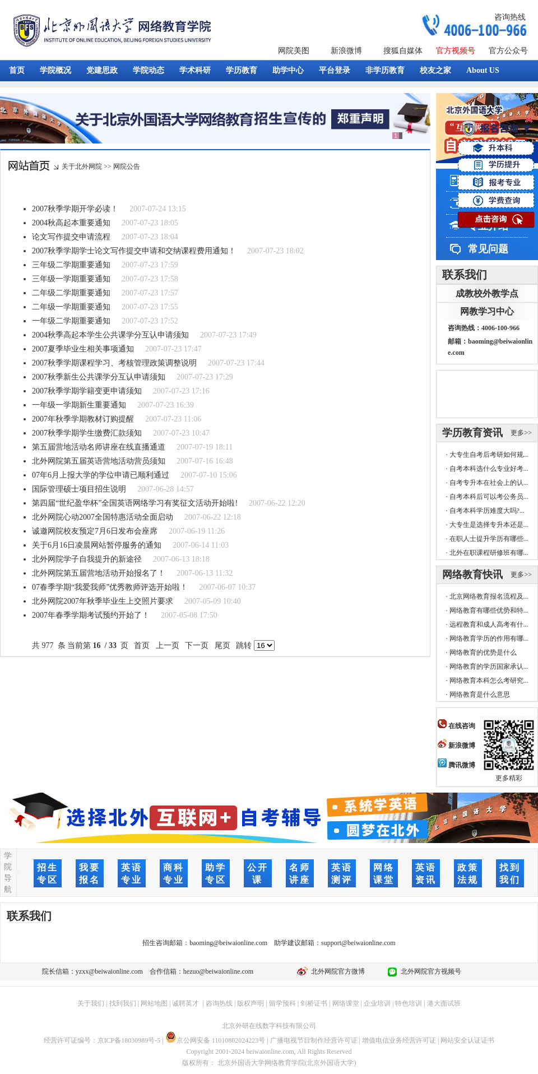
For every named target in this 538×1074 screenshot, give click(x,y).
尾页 (222, 645)
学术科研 (195, 70)
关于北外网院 (82, 166)
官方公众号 (508, 51)
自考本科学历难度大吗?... (487, 511)
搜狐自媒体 (403, 51)
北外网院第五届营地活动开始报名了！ (98, 573)
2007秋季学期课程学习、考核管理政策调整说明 (114, 363)
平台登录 (334, 70)
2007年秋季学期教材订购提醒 (83, 419)
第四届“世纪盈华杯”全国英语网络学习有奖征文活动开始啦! (135, 503)
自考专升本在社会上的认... (488, 483)
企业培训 (377, 1003)
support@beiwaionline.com (358, 943)
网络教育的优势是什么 (483, 652)
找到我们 (122, 1003)
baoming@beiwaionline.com (228, 943)
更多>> (521, 433)
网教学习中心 (487, 311)
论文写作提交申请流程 (71, 237)
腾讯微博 (456, 765)
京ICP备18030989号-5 (129, 1040)
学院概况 (55, 70)
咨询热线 (510, 17)
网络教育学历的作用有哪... (488, 638)
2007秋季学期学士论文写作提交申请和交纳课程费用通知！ (134, 251)
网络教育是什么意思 (479, 694)
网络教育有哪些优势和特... (488, 610)
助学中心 (288, 70)
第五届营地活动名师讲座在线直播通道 (98, 447)
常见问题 (488, 248)
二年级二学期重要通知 (71, 293)
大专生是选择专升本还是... (488, 525)
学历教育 (241, 70)
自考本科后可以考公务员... (488, 497)
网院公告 (126, 166)
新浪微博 (346, 51)
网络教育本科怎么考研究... (488, 680)
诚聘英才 (185, 1003)
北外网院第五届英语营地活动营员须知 (98, 461)
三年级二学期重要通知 (71, 265)
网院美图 (293, 51)
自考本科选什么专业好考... (488, 469)
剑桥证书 (313, 1003)
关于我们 (90, 1003)
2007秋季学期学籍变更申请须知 (87, 391)
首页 (17, 70)
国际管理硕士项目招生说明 (79, 489)
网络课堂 (345, 1003)
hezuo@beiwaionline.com (218, 971)
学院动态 (148, 70)
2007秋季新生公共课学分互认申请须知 (98, 377)
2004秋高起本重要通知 (71, 223)
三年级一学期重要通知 (71, 279)
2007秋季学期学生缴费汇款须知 (87, 433)
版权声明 (250, 1003)
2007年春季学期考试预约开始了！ (91, 615)
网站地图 (154, 1003)
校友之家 (435, 70)
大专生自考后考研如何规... (488, 455)
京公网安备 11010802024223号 (215, 1040)
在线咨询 (456, 726)
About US (482, 70)
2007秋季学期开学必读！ (75, 209)
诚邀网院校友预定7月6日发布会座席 (94, 531)
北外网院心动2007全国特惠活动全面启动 (102, 517)
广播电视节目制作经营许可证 (314, 1040)
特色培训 (408, 1003)
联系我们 (464, 274)
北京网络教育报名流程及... (488, 596)
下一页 (197, 645)
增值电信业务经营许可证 (399, 1040)
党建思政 (102, 70)
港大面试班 (444, 1003)
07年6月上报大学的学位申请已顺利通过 (100, 475)
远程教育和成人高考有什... (488, 624)
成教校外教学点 (487, 293)
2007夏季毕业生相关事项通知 (83, 349)
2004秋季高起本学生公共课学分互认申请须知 (110, 335)
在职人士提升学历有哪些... (488, 539)
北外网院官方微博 (336, 971)
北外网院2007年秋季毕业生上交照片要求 (102, 601)
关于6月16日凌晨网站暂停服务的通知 (96, 545)
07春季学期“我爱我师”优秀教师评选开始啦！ (110, 587)
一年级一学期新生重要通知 (79, 405)
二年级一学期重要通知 (71, 307)
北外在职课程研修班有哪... (488, 553)
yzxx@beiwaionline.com (109, 971)
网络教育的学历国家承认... (488, 666)
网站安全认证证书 (467, 1040)
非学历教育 (385, 70)
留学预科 (282, 1003)
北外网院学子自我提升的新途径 (87, 559)
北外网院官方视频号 (429, 971)
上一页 (167, 645)
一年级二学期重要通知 (71, 321)
